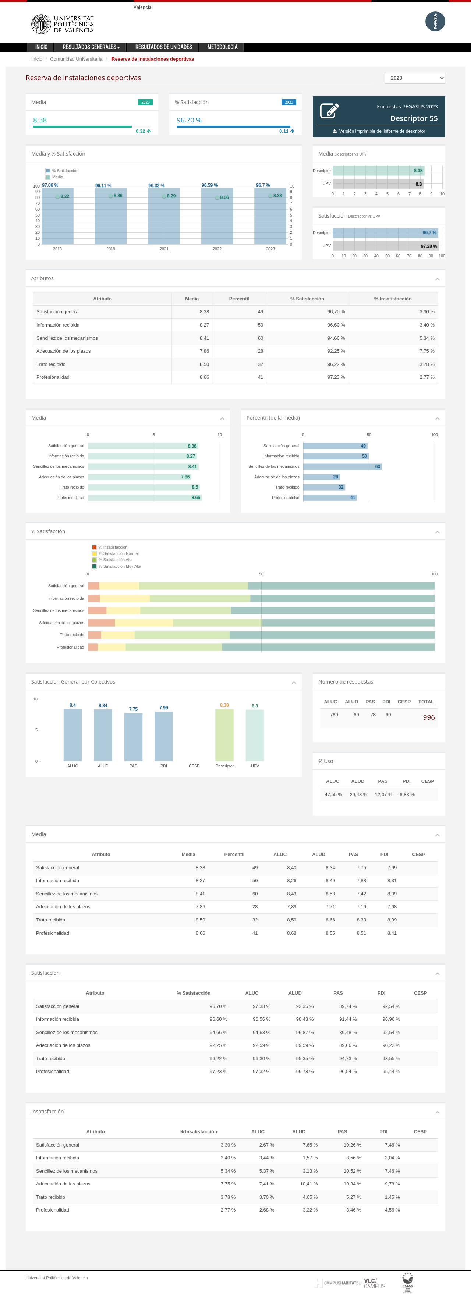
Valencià (143, 7)
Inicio (36, 59)
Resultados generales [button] (91, 47)
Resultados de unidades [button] (163, 47)
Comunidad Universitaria (76, 59)
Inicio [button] (41, 47)
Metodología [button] (223, 47)
